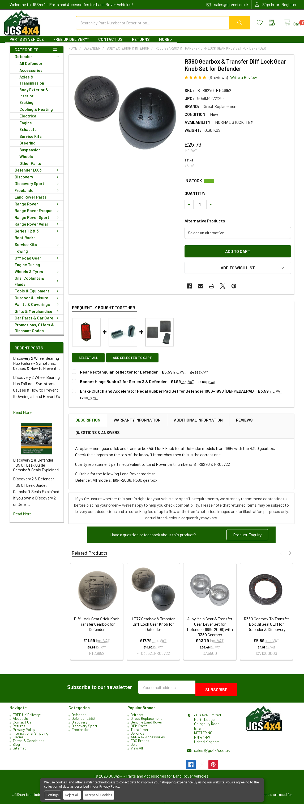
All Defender (30, 68)
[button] (247, 539)
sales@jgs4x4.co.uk (212, 752)
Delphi (135, 746)
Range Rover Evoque (38, 215)
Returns (140, 44)
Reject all (72, 795)
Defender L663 (38, 174)
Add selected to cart (134, 362)
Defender (37, 61)
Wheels (26, 161)
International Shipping (30, 735)
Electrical (28, 120)
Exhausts (28, 134)
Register (289, 4)
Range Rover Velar (38, 228)
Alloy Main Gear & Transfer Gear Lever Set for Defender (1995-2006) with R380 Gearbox (210, 631)
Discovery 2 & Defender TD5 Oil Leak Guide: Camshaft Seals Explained (36, 469)
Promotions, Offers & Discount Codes (34, 332)
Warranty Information (137, 424)
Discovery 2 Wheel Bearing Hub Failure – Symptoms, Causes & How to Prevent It (36, 368)
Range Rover (38, 208)
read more (22, 416)
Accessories (30, 75)
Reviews (244, 424)
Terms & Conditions (28, 743)
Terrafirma (139, 732)
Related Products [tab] (89, 557)
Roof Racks (25, 242)
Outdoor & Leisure (38, 302)
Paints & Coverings (38, 309)
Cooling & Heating (36, 114)
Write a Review (243, 82)
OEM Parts (139, 728)
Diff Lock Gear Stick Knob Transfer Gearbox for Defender (96, 629)
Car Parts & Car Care (38, 322)
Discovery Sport (38, 188)
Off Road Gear (38, 262)
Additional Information (198, 424)
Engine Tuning (27, 269)
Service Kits (30, 141)
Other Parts (30, 168)
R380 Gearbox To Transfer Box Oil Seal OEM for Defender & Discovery (266, 629)
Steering (27, 147)
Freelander (38, 195)
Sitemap (20, 750)
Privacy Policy (24, 732)
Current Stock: (238, 185)
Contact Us (110, 44)
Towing (21, 255)
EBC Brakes (140, 743)
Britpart (137, 717)
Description (87, 424)
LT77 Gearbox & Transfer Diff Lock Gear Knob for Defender (153, 629)
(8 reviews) (218, 82)
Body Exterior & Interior (33, 97)
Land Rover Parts (30, 201)
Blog (16, 746)
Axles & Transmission (31, 84)
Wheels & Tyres (38, 276)
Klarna (18, 739)
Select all (88, 362)
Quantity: (195, 197)
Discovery (38, 181)
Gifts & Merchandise (38, 316)
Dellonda (137, 735)
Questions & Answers (97, 437)
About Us (20, 720)
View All (137, 750)
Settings (52, 795)
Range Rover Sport (38, 222)
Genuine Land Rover (146, 724)
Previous (282, 558)
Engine (25, 127)
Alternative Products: (206, 225)
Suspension (30, 154)
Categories (26, 54)
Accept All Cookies (98, 795)
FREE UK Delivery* (71, 44)
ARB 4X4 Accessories (148, 739)
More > (165, 44)
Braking (26, 107)
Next (289, 558)
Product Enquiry (247, 539)
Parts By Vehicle (27, 44)
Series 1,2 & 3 (38, 235)
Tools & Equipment (38, 295)
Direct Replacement (146, 720)
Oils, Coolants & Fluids (38, 285)
